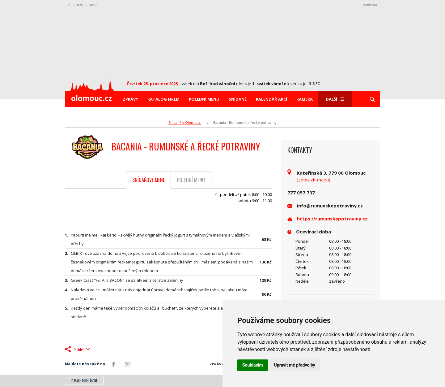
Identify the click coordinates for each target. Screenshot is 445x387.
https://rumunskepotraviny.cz (332, 218)
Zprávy (130, 99)
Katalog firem (163, 99)
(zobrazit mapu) (313, 179)
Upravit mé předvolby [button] (294, 365)
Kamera (304, 99)
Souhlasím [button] (252, 365)
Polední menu (204, 99)
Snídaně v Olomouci (184, 122)
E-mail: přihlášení (84, 380)
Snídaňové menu (149, 180)
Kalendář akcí (271, 99)
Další (335, 99)
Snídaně (238, 99)
